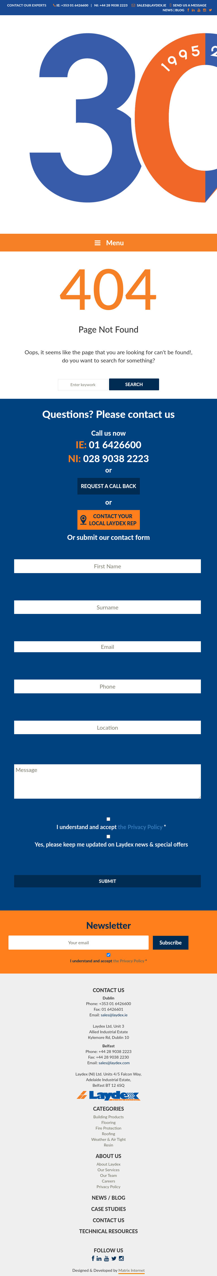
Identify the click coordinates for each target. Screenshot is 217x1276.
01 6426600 (108, 444)
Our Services (108, 1169)
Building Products (108, 1116)
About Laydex (109, 1164)
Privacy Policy (108, 1186)
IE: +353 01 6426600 (70, 5)
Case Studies (108, 1209)
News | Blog (174, 10)
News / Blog (108, 1198)
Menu (108, 243)
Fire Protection (108, 1128)
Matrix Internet (131, 1270)
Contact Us (108, 1220)
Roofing (108, 1133)
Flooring (108, 1122)
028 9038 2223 (108, 458)
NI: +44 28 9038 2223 (110, 5)
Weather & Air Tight (108, 1139)
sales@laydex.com (114, 1062)
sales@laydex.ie (149, 5)
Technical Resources (108, 1231)
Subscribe (171, 942)
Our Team (108, 1175)
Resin (108, 1145)
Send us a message (188, 5)
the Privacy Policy (140, 826)
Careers (108, 1181)
